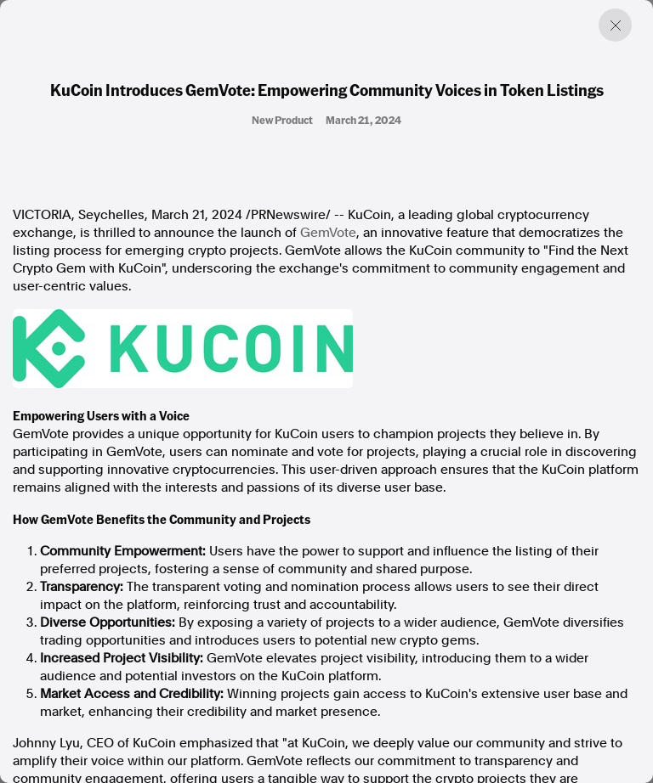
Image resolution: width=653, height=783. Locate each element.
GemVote (328, 232)
